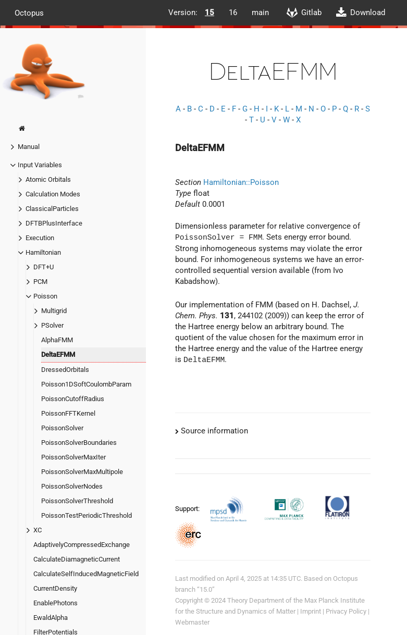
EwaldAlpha (50, 617)
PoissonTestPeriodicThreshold (86, 515)
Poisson (45, 296)
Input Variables (40, 165)
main (260, 12)
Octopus (29, 12)
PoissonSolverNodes (72, 486)
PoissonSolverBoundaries (79, 442)
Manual (29, 147)
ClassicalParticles (52, 209)
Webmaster (192, 622)
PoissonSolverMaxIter (73, 457)
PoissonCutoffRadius (72, 399)
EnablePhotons (55, 603)
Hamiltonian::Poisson (241, 182)
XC (37, 530)
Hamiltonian (43, 252)
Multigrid (54, 311)
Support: (188, 508)
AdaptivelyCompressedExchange (81, 545)
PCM (40, 281)
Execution (40, 238)
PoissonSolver (62, 428)
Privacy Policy (346, 611)
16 (233, 12)
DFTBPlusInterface (54, 223)
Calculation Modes (53, 194)
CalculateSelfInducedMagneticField (86, 574)
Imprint (310, 611)
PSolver (52, 325)
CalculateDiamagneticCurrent (76, 559)
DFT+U (43, 267)
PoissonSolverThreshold (77, 501)
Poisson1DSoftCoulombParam (86, 384)
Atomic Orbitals (48, 179)
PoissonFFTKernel (68, 413)
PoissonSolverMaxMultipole (82, 472)
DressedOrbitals (65, 369)
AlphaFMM (57, 340)
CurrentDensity (55, 588)
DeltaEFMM (58, 354)
